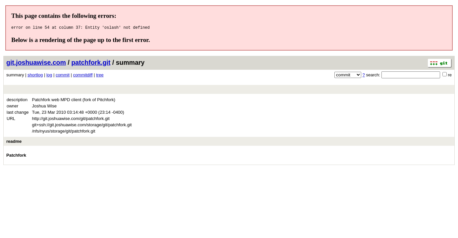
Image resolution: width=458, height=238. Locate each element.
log (49, 75)
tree (99, 75)
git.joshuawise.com (36, 63)
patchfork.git (90, 63)
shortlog (35, 75)
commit (63, 75)
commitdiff (82, 75)
